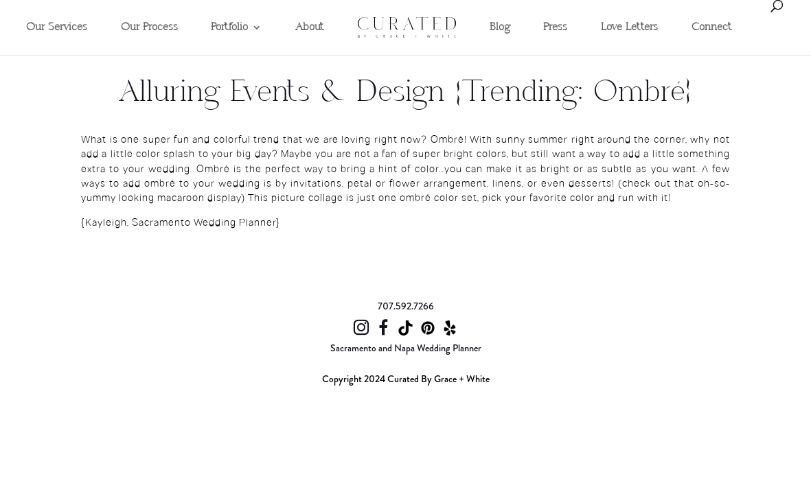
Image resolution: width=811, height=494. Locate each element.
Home (372, 5)
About (309, 28)
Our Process (149, 28)
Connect (712, 28)
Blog (500, 28)
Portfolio (229, 28)
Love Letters (629, 28)
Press (555, 28)
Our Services (56, 28)
